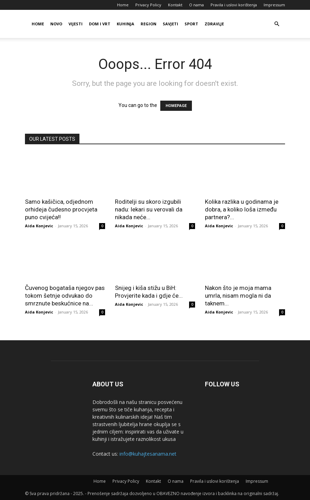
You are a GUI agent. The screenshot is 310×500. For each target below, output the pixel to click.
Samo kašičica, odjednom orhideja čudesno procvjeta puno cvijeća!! (61, 209)
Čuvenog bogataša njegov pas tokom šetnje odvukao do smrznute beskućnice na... (65, 295)
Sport (191, 23)
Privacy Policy (148, 4)
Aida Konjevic (39, 225)
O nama (196, 4)
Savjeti (170, 23)
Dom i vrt (99, 23)
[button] (276, 24)
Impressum (274, 4)
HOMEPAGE (176, 105)
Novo (56, 23)
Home (123, 4)
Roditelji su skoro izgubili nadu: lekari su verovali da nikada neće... (148, 209)
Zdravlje (214, 23)
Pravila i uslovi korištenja (234, 4)
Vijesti (76, 23)
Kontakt (175, 4)
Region (148, 23)
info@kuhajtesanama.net (148, 453)
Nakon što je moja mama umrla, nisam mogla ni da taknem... (238, 295)
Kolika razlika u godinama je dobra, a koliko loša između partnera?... (241, 209)
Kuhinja (125, 23)
